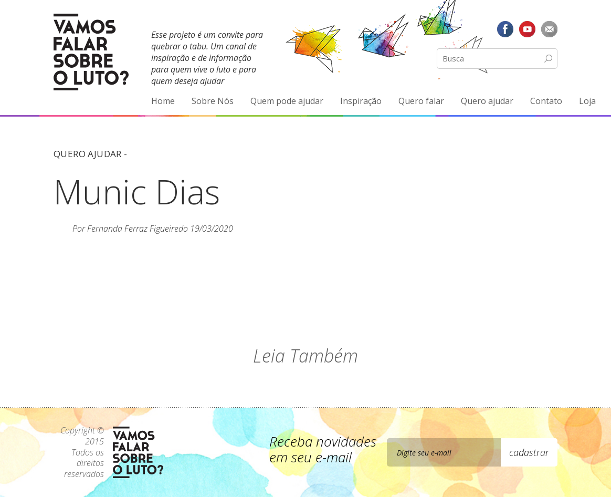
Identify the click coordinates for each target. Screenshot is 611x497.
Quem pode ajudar (286, 101)
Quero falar (421, 101)
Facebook (505, 28)
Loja (587, 101)
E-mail (549, 28)
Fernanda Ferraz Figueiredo (137, 228)
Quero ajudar (487, 101)
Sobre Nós (213, 101)
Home (163, 101)
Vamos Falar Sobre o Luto (91, 52)
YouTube (527, 28)
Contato (546, 101)
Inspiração (361, 101)
